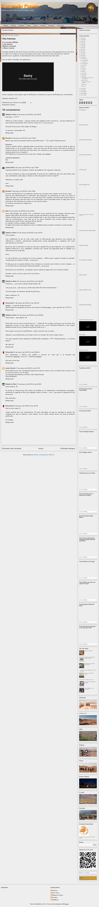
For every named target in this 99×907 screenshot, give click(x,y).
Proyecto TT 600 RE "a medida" (90, 682)
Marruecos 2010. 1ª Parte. (89, 674)
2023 (82, 39)
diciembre (83, 58)
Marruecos (51, 25)
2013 (82, 55)
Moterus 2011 (84, 80)
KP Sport (42, 25)
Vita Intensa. (84, 84)
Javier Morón (11, 368)
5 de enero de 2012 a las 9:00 (23, 138)
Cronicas (13, 25)
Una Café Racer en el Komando (89, 689)
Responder (10, 133)
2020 (82, 44)
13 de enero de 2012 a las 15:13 (25, 406)
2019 (82, 46)
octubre (83, 61)
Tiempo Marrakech (84, 879)
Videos (29, 25)
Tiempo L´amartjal (84, 872)
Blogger (66, 904)
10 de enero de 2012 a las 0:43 (21, 211)
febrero (83, 74)
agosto (83, 65)
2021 (82, 42)
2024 (82, 38)
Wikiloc (85, 384)
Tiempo (81, 877)
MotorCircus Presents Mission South (90, 658)
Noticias (6, 25)
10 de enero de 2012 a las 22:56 (30, 315)
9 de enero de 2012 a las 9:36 (23, 191)
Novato (8, 138)
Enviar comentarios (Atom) (44, 455)
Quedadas (21, 25)
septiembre (84, 63)
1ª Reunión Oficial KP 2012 (86, 82)
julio (82, 66)
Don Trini (55, 893)
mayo (82, 69)
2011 (82, 88)
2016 (82, 50)
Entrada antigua (68, 448)
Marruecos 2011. (89, 650)
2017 (82, 49)
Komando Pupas (19, 6)
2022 (82, 41)
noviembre (83, 60)
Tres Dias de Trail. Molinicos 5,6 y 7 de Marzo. (88, 671)
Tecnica (36, 25)
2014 (82, 54)
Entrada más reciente (11, 448)
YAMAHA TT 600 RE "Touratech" (90, 664)
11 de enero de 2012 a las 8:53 (29, 384)
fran (7, 211)
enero (82, 76)
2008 (82, 93)
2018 (82, 47)
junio (82, 68)
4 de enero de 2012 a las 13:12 (29, 114)
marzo (82, 73)
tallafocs (55, 900)
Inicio (40, 448)
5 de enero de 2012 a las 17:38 (26, 167)
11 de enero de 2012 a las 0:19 (28, 368)
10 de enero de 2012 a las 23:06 (26, 352)
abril (82, 71)
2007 (82, 94)
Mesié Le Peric (11, 114)
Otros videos (60, 25)
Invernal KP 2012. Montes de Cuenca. (87, 78)
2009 (82, 91)
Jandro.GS (10, 167)
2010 (82, 90)
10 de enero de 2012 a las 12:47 (29, 233)
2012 (82, 57)
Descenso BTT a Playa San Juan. (86, 679)
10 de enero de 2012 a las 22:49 (26, 303)
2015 (82, 52)
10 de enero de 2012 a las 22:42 (30, 281)
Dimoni (8, 303)
